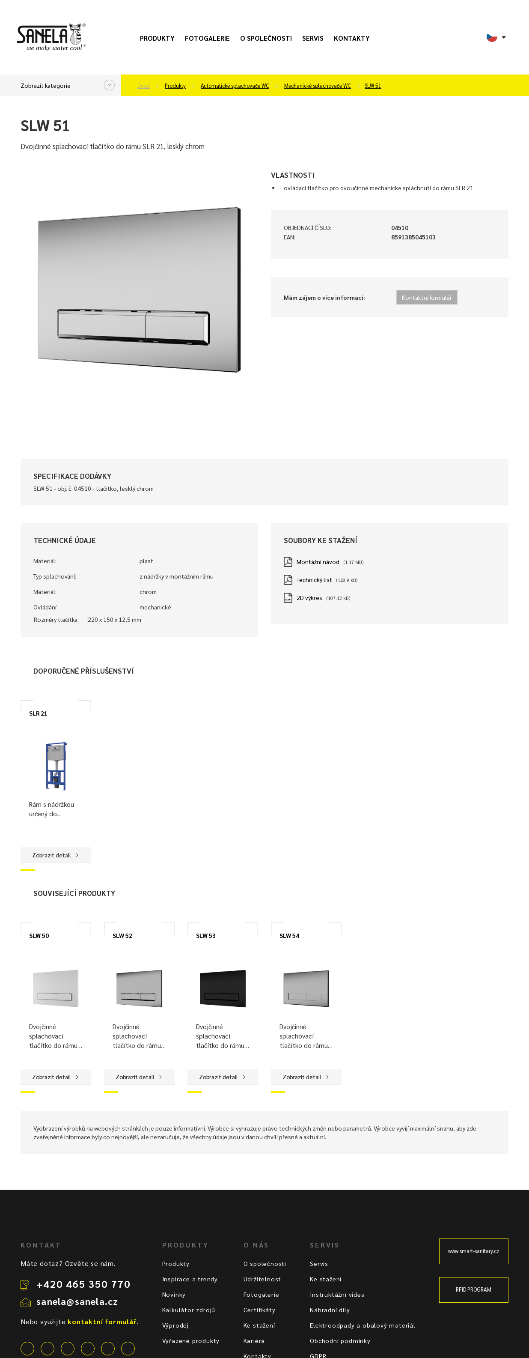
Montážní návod (318, 561)
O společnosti (266, 38)
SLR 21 (38, 713)
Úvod (143, 85)
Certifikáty (260, 1309)
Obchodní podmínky (340, 1340)
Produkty (157, 38)
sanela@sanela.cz (77, 1301)
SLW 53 (206, 935)
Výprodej (175, 1325)
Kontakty (352, 38)
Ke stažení (259, 1325)
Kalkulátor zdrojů (189, 1309)
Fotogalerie (207, 38)
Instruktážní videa (337, 1294)
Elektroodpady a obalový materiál (363, 1325)
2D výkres (309, 597)
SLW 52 (122, 935)
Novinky (174, 1294)
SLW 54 (289, 935)
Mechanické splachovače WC (317, 85)
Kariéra (254, 1340)
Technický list (314, 579)
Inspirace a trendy (190, 1279)
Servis (313, 38)
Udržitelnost (263, 1279)
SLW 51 (373, 85)
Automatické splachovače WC (235, 85)
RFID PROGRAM (473, 1289)
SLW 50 (39, 935)
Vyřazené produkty (191, 1340)
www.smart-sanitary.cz (473, 1251)
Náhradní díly (330, 1309)
